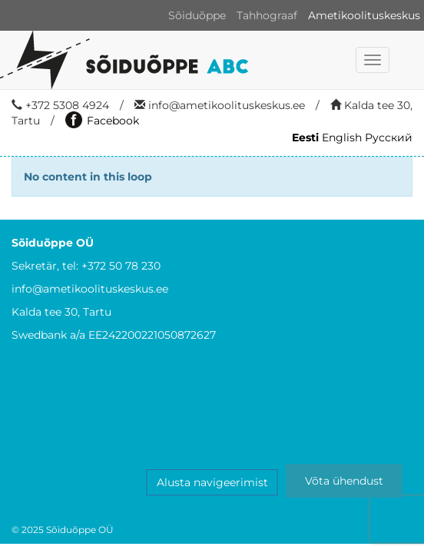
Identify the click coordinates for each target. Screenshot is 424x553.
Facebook (102, 120)
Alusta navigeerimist (212, 482)
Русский (388, 137)
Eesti (305, 137)
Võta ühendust (344, 481)
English (342, 137)
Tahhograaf (267, 15)
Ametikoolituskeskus (364, 15)
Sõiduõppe (197, 15)
